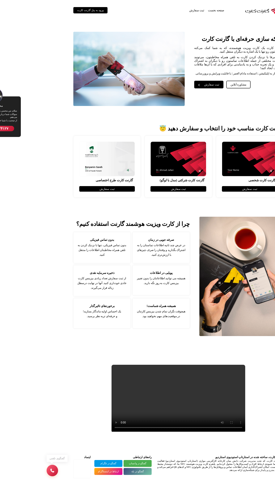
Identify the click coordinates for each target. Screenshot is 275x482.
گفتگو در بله (97, 471)
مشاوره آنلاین (198, 84)
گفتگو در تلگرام (68, 463)
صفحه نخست (175, 10)
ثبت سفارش (155, 10)
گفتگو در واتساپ (97, 463)
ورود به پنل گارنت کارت (49, 10)
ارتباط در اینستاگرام (67, 471)
